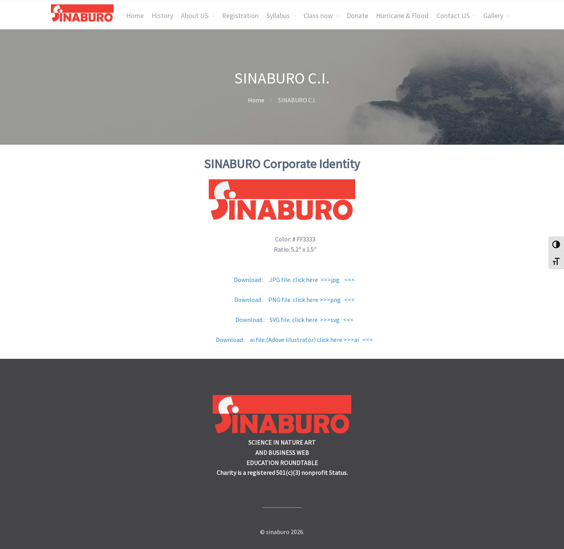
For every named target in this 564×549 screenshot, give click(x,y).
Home (135, 15)
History (162, 15)
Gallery (493, 15)
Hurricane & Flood (402, 15)
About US (194, 15)
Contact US (453, 15)
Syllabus (278, 15)
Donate (357, 15)
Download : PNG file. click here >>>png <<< (294, 300)
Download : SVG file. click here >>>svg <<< (294, 320)
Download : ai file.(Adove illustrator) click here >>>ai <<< (294, 340)
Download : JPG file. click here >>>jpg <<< (294, 280)
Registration (240, 15)
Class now (318, 15)
